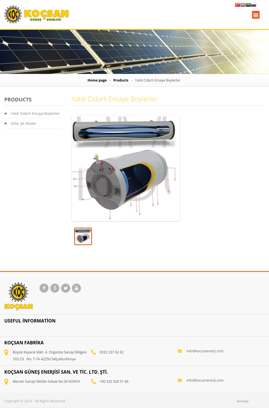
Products (120, 80)
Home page (97, 80)
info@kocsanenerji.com (204, 351)
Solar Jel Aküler (20, 123)
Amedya (243, 401)
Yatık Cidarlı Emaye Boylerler (32, 113)
